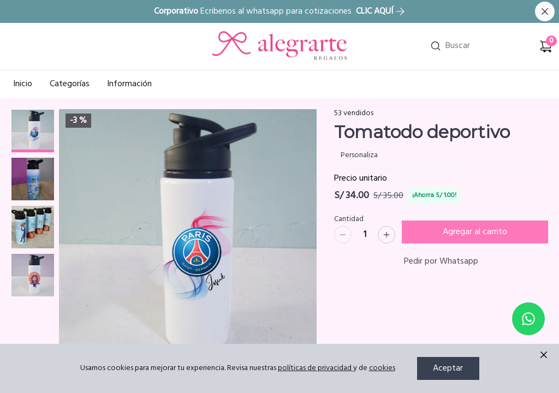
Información (129, 84)
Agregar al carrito (475, 232)
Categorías (70, 84)
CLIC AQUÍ (380, 11)
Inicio (22, 84)
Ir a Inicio (228, 32)
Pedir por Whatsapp (441, 261)
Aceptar (448, 368)
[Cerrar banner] (545, 11)
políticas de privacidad (315, 368)
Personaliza (359, 155)
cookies (382, 368)
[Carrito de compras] (546, 46)
